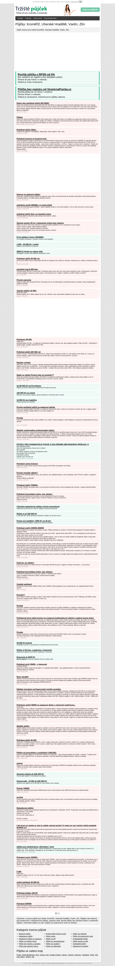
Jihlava (28, 957)
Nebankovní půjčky (25, 808)
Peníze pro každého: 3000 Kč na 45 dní (34, 521)
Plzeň (92, 955)
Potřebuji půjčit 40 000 (26, 740)
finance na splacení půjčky (28, 194)
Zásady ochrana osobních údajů (55, 963)
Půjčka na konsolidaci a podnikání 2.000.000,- (37, 753)
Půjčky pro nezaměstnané (55, 941)
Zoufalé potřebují (24, 584)
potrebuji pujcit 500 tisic (27, 269)
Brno (37, 955)
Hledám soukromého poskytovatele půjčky (35, 430)
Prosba (20, 418)
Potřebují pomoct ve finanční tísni (32, 139)
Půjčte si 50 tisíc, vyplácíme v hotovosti (34, 650)
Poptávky (28, 18)
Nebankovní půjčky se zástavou (30, 939)
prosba (20, 797)
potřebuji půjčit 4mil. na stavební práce (34, 214)
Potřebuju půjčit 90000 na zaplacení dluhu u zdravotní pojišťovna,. (46, 705)
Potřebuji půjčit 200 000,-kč (29, 352)
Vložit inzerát (37, 18)
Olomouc (78, 955)
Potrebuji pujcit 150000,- (27, 857)
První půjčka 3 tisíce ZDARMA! (30, 237)
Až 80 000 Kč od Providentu (29, 386)
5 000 (19, 872)
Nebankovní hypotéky (80, 946)
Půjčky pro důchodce (53, 946)
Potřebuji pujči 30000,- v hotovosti (32, 664)
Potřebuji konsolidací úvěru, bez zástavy (35, 494)
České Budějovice (28, 955)
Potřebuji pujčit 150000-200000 (30, 528)
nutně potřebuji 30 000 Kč (28, 882)
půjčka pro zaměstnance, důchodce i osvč (35, 847)
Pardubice (85, 955)
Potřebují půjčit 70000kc (27, 485)
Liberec (64, 955)
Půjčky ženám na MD (80, 941)
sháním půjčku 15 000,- (27, 291)
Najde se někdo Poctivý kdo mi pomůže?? (35, 375)
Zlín (33, 957)
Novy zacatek (22, 677)
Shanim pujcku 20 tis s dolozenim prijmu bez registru (40, 223)
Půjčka (20, 117)
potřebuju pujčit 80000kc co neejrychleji (34, 205)
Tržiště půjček (36, 963)
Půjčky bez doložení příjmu (28, 946)
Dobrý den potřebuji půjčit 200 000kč (33, 103)
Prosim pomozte (24, 280)
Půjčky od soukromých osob (83, 936)
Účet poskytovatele (50, 18)
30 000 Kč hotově (24, 643)
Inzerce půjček (90, 9)
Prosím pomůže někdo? (27, 473)
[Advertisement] (57, 50)
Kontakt (43, 963)
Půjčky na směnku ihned (27, 941)
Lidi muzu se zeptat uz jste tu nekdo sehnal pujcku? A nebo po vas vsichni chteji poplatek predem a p (56, 826)
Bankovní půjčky (25, 934)
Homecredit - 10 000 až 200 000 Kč (32, 781)
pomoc (20, 763)
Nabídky (20, 18)
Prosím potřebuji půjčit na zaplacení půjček (36, 407)
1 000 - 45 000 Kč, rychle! (28, 244)
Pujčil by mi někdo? (25, 563)
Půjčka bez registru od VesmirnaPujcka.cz (44, 89)
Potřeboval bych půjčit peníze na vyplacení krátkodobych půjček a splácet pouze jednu (55, 618)
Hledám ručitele (24, 363)
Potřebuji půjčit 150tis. (26, 130)
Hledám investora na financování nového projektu (39, 689)
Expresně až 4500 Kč (26, 657)
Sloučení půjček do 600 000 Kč (30, 774)
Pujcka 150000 (23, 788)
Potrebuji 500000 (24, 904)
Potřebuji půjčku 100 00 (27, 893)
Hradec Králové (55, 955)
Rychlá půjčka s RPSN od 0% (36, 74)
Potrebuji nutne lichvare (27, 464)
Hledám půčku (23, 726)
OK (80, 2)
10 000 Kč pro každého (27, 400)
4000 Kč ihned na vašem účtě (30, 251)
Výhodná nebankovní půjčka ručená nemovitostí (38, 507)
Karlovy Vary (44, 955)
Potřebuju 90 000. (24, 339)
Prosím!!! (21, 595)
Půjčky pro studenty (53, 944)
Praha (19, 955)
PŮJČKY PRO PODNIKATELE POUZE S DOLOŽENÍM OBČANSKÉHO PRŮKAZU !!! (53, 444)
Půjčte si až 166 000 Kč (27, 514)
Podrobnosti (74, 2)
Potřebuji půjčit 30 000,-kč (28, 259)
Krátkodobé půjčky (79, 944)
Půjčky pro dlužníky (80, 934)
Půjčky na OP (51, 939)
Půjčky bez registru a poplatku (29, 944)
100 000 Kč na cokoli (26, 393)
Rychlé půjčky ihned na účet (56, 934)
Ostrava (71, 955)
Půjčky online (50, 936)
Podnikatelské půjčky (80, 939)
